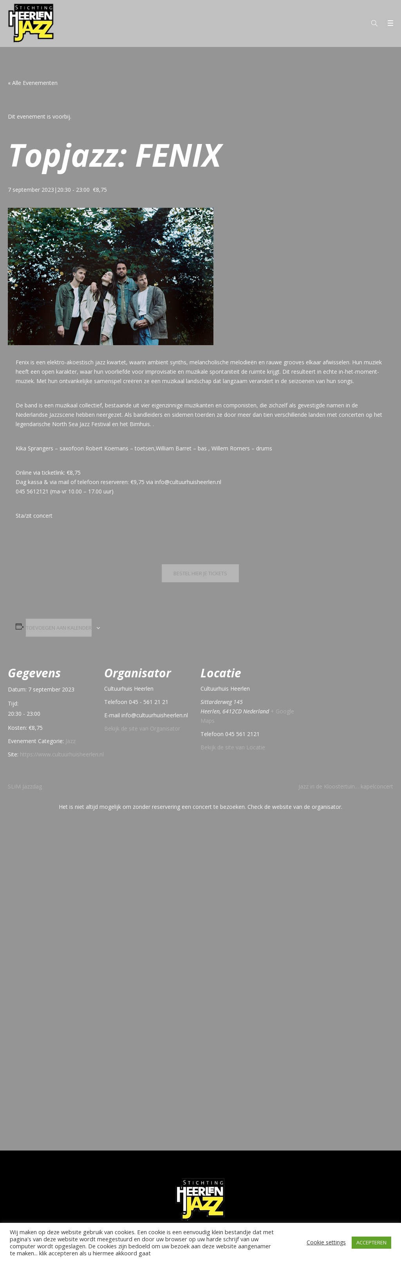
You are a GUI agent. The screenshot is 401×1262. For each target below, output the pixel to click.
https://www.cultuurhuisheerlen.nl (62, 754)
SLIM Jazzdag (25, 786)
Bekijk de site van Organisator (142, 728)
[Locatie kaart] (345, 706)
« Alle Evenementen (33, 82)
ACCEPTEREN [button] (371, 1242)
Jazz (70, 741)
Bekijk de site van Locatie (232, 747)
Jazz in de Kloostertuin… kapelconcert (345, 786)
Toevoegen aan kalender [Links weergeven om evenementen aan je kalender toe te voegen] (59, 627)
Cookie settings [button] (326, 1242)
